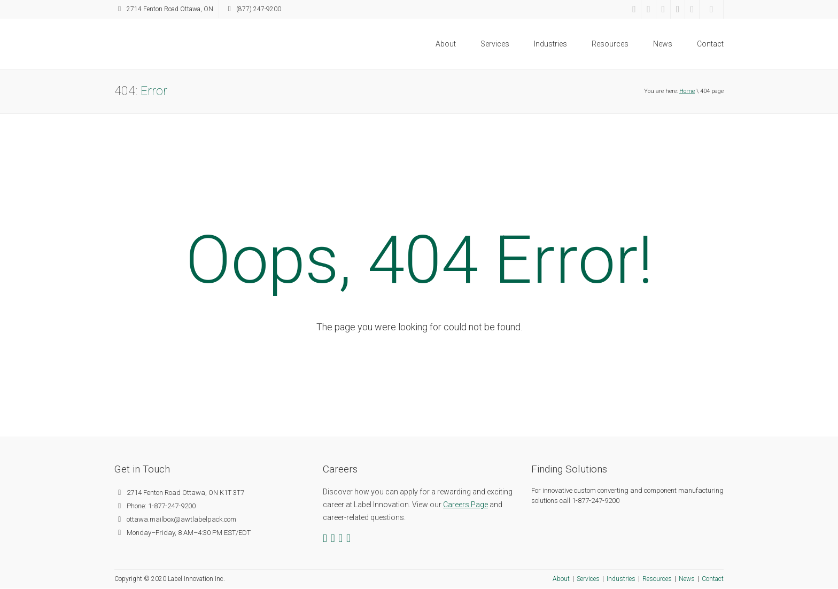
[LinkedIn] (663, 9)
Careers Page (465, 504)
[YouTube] (677, 9)
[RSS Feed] (692, 9)
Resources (610, 44)
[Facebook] (633, 9)
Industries (550, 44)
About (446, 44)
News (662, 44)
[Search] (711, 9)
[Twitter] (648, 9)
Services (494, 44)
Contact (710, 44)
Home (687, 91)
